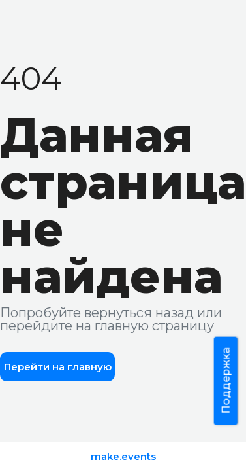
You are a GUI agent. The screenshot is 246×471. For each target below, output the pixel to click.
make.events (123, 456)
